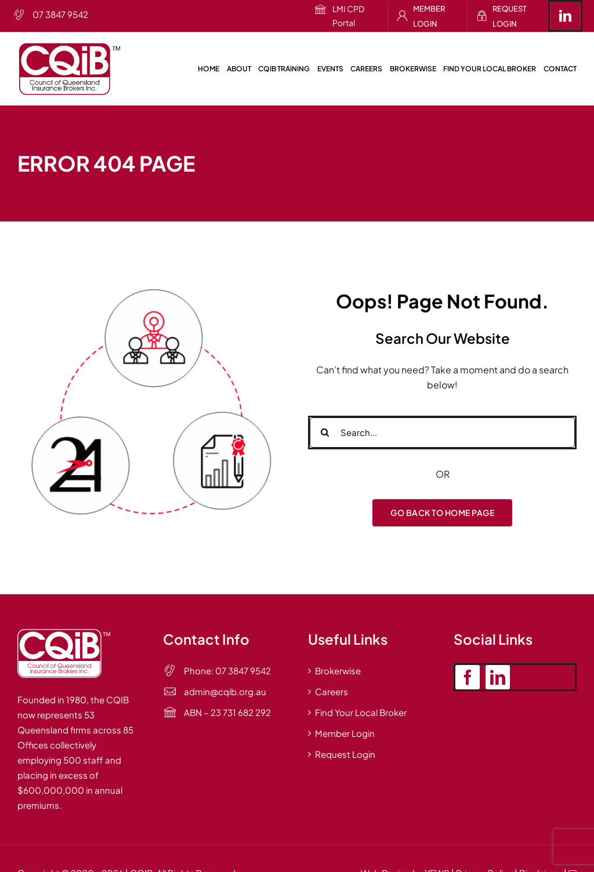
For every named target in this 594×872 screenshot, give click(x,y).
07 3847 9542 (60, 14)
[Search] (325, 432)
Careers (331, 691)
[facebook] (467, 677)
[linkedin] (565, 16)
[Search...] (442, 432)
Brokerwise (338, 670)
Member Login (429, 16)
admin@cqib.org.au (225, 691)
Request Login (509, 16)
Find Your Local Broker (361, 712)
